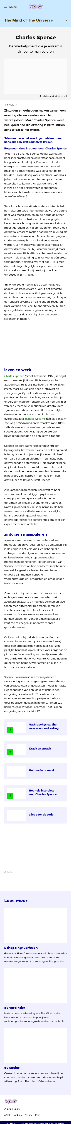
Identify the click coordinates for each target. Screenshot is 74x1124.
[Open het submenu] (66, 20)
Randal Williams (35, 418)
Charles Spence (14, 376)
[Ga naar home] (35, 6)
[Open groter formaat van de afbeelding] (35, 344)
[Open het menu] (10, 7)
